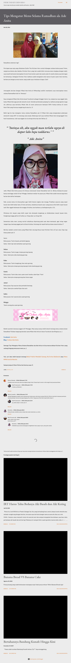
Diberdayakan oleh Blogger (35, 659)
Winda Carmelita (12, 394)
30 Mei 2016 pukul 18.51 (23, 423)
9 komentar (12, 524)
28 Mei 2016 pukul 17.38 (27, 385)
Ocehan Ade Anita (13, 340)
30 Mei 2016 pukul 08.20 (18, 410)
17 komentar (12, 588)
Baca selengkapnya (62, 524)
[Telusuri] (60, 2)
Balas (9, 391)
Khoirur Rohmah (11, 380)
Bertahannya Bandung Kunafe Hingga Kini (29, 642)
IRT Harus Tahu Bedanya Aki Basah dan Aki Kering (35, 504)
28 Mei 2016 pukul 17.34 (21, 380)
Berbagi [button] (64, 369)
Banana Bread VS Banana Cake (22, 577)
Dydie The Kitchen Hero (14, 2)
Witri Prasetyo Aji (12, 417)
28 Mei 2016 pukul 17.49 (22, 394)
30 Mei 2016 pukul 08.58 (22, 417)
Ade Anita (13, 337)
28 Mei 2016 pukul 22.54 (27, 400)
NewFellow (10, 369)
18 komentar (12, 653)
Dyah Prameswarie (16, 385)
